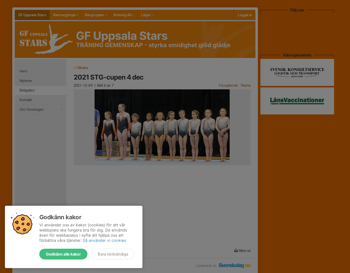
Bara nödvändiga (113, 254)
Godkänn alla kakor (63, 254)
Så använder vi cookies (104, 240)
